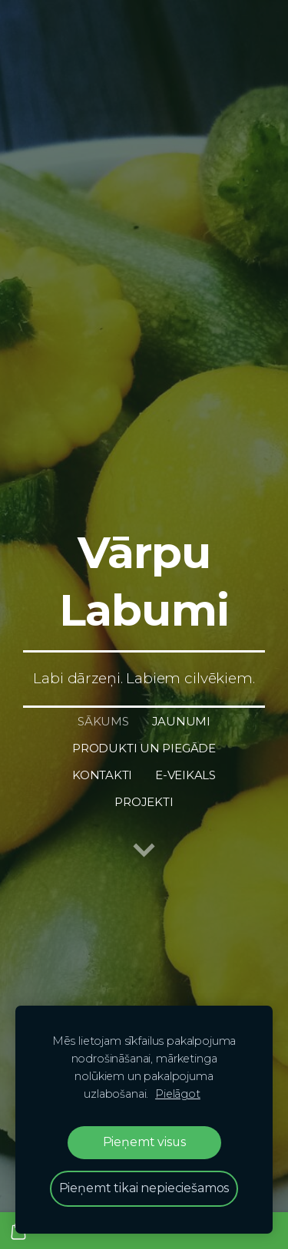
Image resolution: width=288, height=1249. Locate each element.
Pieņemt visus (144, 1142)
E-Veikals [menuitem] (185, 775)
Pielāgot (177, 1094)
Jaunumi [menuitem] (181, 721)
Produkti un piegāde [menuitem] (144, 748)
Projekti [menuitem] (143, 802)
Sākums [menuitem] (103, 721)
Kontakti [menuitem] (102, 775)
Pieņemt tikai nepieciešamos (144, 1188)
